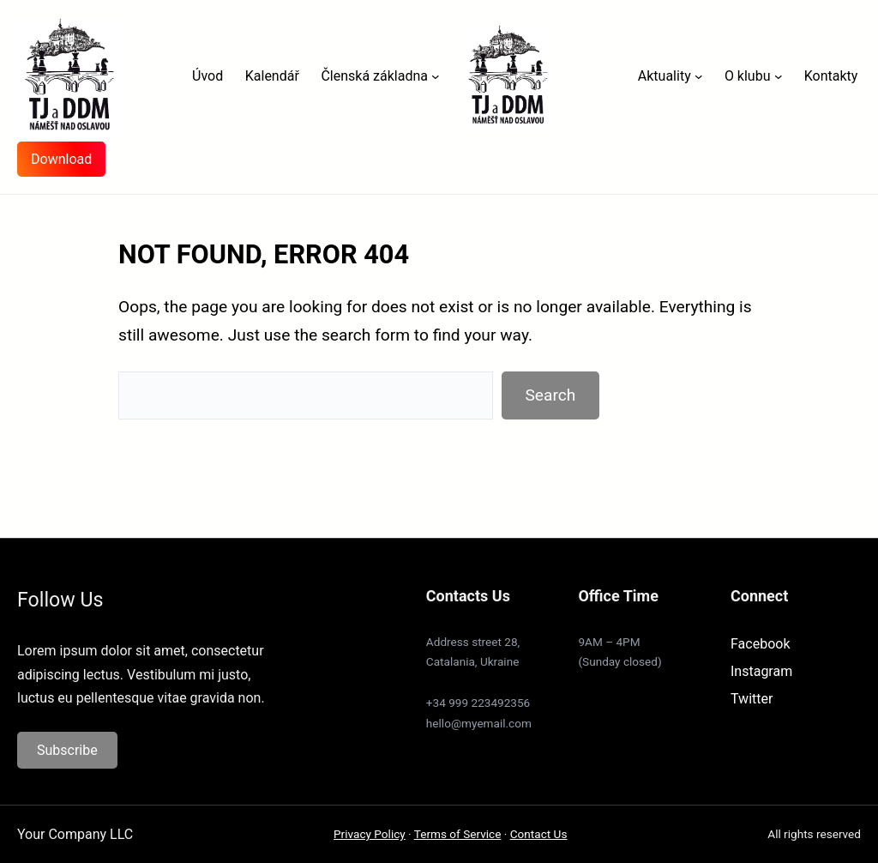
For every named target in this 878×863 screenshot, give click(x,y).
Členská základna (374, 76)
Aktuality (664, 76)
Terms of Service (458, 834)
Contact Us (539, 834)
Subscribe (67, 750)
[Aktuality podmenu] (699, 76)
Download (61, 159)
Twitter (752, 699)
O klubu (748, 76)
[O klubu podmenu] (778, 76)
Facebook (760, 644)
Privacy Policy (370, 834)
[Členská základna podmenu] (435, 76)
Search (550, 395)
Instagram (761, 671)
